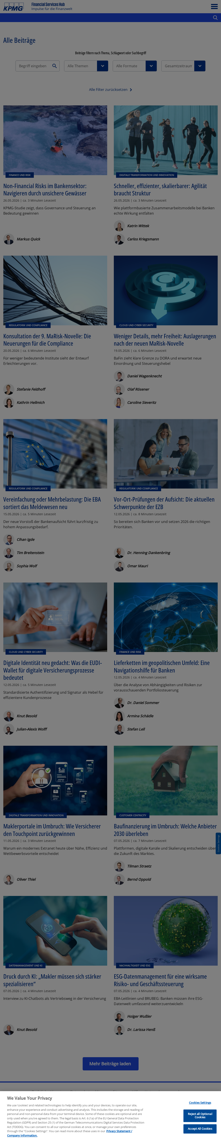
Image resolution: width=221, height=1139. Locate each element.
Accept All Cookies (200, 1133)
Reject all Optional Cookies (200, 1119)
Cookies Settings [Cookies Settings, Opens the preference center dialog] (200, 1107)
